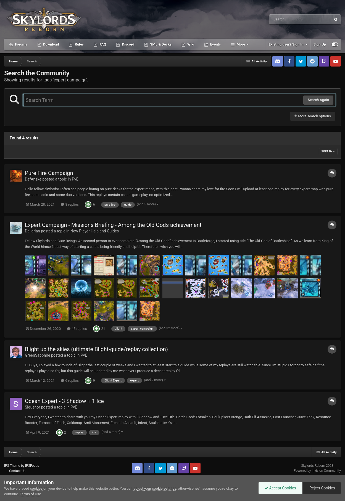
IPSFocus (32, 466)
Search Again (318, 100)
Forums (20, 44)
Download (50, 44)
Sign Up (320, 44)
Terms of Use (30, 494)
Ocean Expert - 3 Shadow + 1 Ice (64, 401)
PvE (75, 179)
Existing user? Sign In (288, 44)
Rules (79, 44)
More (241, 44)
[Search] (286, 19)
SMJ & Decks (160, 44)
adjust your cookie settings (154, 488)
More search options (312, 116)
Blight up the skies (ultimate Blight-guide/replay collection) (96, 349)
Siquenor (32, 407)
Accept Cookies (280, 488)
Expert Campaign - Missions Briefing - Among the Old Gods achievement (113, 225)
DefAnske (33, 179)
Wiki (190, 44)
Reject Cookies (322, 488)
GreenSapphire (37, 355)
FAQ (102, 44)
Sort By (328, 151)
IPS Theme (12, 466)
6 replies (70, 380)
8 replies (70, 204)
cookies (36, 488)
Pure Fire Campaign (49, 173)
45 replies (77, 329)
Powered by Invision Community (317, 471)
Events (215, 44)
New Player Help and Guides (94, 231)
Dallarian (32, 231)
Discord (127, 44)
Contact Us (17, 471)
